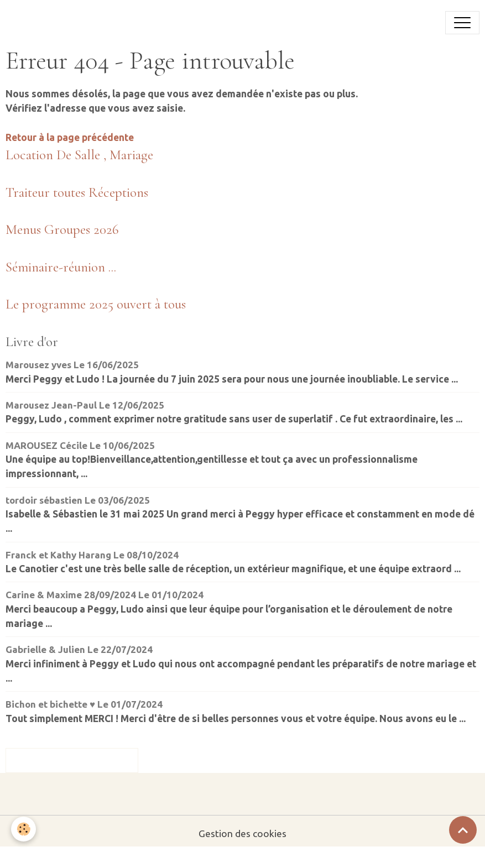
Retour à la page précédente (70, 137)
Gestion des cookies (242, 833)
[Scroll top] (463, 830)
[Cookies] (23, 829)
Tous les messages (72, 760)
